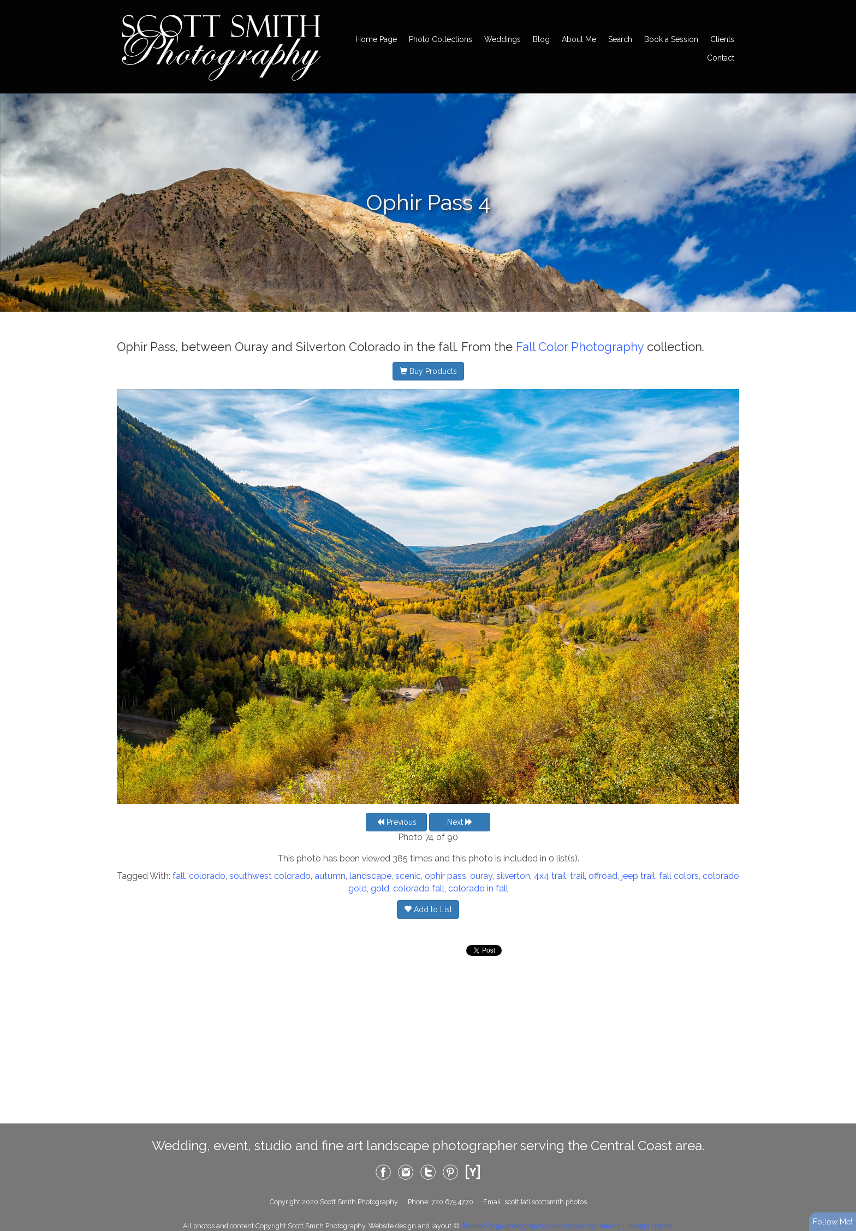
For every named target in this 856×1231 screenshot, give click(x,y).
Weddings (502, 39)
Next (460, 822)
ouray (481, 876)
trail (577, 876)
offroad (602, 876)
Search (620, 39)
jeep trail (638, 876)
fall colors (679, 876)
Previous (397, 822)
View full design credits (635, 1226)
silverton (513, 876)
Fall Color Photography (580, 347)
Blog (541, 39)
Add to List (428, 909)
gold (380, 888)
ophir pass (445, 876)
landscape (370, 876)
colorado (207, 876)
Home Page (376, 39)
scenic (408, 876)
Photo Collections (440, 39)
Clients (722, 39)
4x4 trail (550, 876)
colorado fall (418, 888)
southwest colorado (270, 876)
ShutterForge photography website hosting (528, 1226)
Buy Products (428, 371)
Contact (720, 57)
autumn (330, 876)
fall (179, 876)
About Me (579, 39)
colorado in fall (478, 888)
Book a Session (671, 39)
